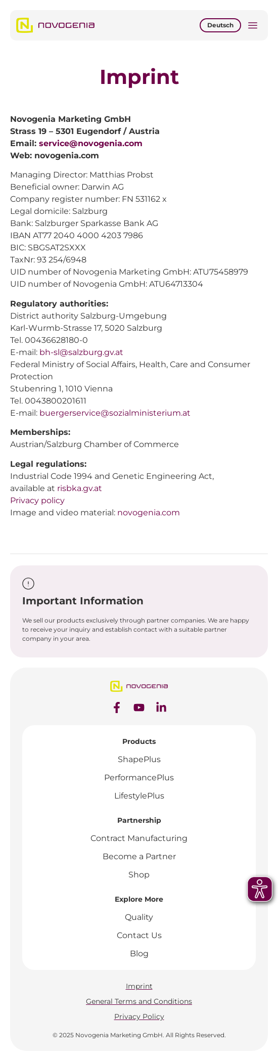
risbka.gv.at (79, 488)
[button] (253, 26)
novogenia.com (148, 512)
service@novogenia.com (91, 143)
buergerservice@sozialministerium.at (115, 413)
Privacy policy (37, 500)
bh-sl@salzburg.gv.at (81, 352)
